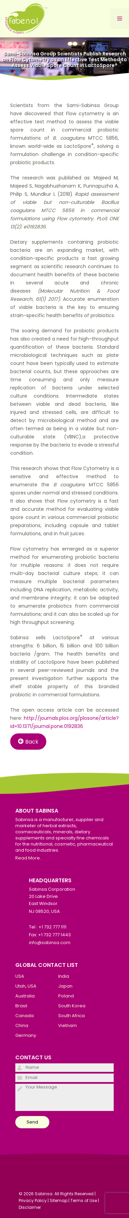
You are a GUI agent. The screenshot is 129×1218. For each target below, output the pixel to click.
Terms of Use (83, 1200)
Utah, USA (25, 986)
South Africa (71, 1015)
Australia (25, 996)
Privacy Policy (33, 1200)
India (63, 976)
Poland (66, 996)
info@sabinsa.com (49, 942)
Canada (24, 1015)
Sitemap (58, 1200)
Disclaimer (30, 1207)
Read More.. (28, 858)
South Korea (71, 1006)
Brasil (21, 1006)
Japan (65, 986)
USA (19, 976)
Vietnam (67, 1025)
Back (28, 741)
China (21, 1025)
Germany (25, 1035)
